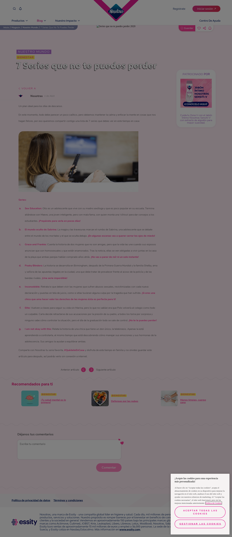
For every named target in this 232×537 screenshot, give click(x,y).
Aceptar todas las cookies (200, 512)
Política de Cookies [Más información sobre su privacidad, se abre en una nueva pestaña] (214, 503)
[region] (200, 504)
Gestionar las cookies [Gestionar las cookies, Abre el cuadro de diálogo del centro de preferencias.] (200, 524)
